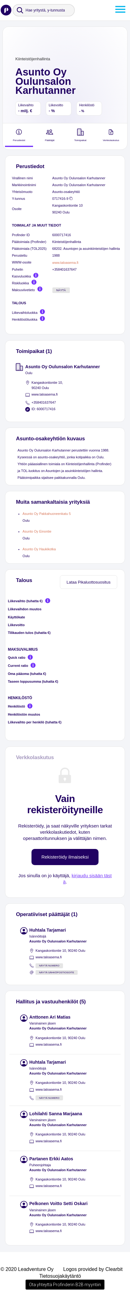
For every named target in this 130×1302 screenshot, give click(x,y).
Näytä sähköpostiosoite (56, 972)
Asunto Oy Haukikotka (39, 549)
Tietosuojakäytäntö (60, 1276)
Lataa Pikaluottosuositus (89, 582)
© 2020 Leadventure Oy (27, 1269)
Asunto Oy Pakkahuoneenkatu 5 (46, 514)
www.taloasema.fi (65, 262)
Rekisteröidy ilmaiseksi (65, 857)
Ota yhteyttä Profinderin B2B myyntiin (65, 1284)
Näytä (61, 290)
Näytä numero (49, 965)
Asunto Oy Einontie (36, 531)
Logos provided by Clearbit (93, 1269)
